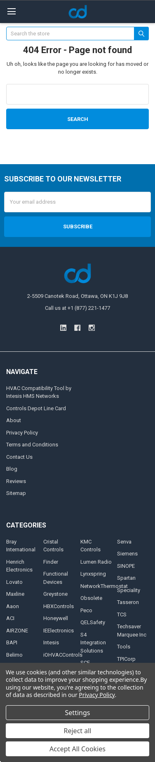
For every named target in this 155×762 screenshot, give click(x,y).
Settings (77, 712)
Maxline (15, 594)
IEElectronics (58, 630)
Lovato (14, 582)
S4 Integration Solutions (93, 643)
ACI (10, 618)
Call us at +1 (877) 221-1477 (77, 308)
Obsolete (91, 598)
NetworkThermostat (104, 586)
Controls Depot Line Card (36, 408)
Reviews (16, 481)
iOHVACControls (62, 655)
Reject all (78, 730)
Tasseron (128, 602)
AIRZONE (17, 630)
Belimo (14, 655)
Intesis (51, 642)
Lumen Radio (96, 562)
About (13, 420)
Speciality (128, 590)
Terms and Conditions (32, 444)
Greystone (55, 594)
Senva (124, 542)
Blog (11, 469)
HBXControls (58, 606)
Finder (50, 562)
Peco (86, 610)
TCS (122, 614)
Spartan (126, 578)
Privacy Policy (22, 433)
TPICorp (126, 659)
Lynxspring (93, 574)
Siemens (127, 554)
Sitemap (16, 493)
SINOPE (126, 566)
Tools (123, 647)
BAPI (11, 642)
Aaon (12, 606)
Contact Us (19, 457)
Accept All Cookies (77, 748)
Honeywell (55, 618)
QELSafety (92, 622)
